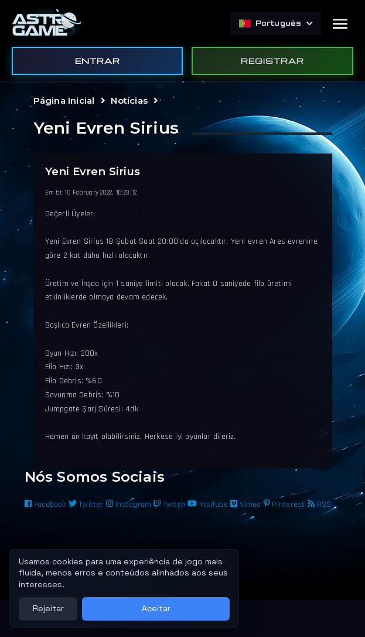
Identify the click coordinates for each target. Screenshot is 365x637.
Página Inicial (64, 100)
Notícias (129, 100)
